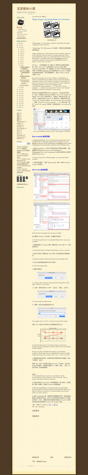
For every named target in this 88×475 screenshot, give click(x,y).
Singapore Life (20, 137)
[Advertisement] (22, 231)
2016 (20, 93)
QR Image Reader (24, 85)
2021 (20, 43)
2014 (20, 97)
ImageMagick (59, 58)
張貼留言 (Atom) (41, 461)
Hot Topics (19, 126)
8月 (21, 57)
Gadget (18, 123)
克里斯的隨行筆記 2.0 (22, 184)
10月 (21, 53)
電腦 (18, 118)
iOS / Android (20, 128)
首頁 (51, 457)
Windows (19, 138)
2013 (20, 99)
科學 (18, 115)
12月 (21, 49)
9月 (21, 55)
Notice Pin (24, 169)
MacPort (34, 143)
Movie (18, 133)
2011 (20, 103)
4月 (21, 65)
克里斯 (20, 27)
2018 (20, 89)
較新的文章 (35, 457)
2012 (20, 101)
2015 (20, 95)
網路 (18, 120)
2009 (20, 107)
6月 (21, 61)
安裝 (35, 148)
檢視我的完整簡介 (21, 38)
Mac (18, 131)
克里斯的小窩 (26, 8)
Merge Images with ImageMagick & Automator (24, 81)
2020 (20, 45)
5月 (21, 63)
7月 (21, 59)
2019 (20, 47)
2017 (20, 91)
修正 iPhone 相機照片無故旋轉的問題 (25, 72)
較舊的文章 (67, 457)
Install (35, 140)
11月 (21, 51)
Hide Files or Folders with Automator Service (22, 155)
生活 (18, 113)
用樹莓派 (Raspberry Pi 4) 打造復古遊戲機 (23, 150)
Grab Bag (19, 125)
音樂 (18, 116)
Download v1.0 (51, 40)
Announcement (20, 121)
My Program (20, 135)
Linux (18, 130)
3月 (21, 87)
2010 (20, 105)
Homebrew (60, 143)
